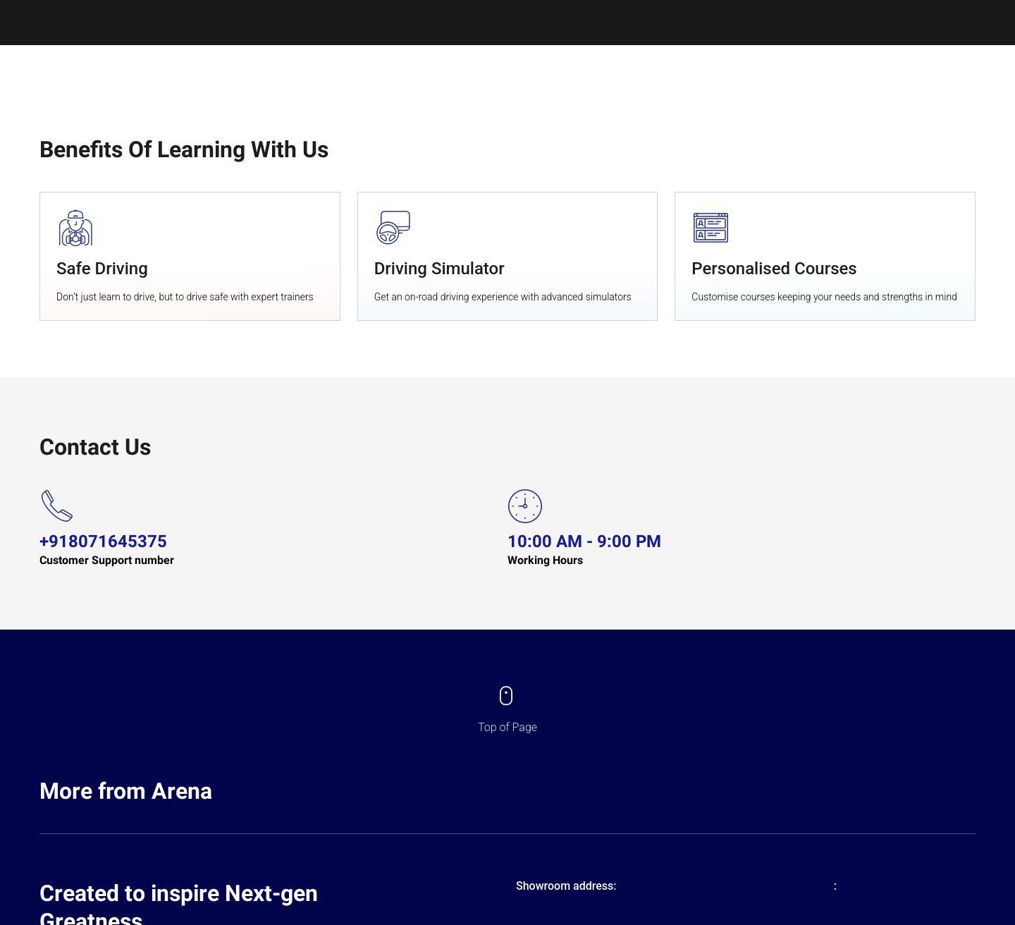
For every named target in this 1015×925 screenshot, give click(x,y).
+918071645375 (103, 541)
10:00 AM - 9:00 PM (584, 541)
